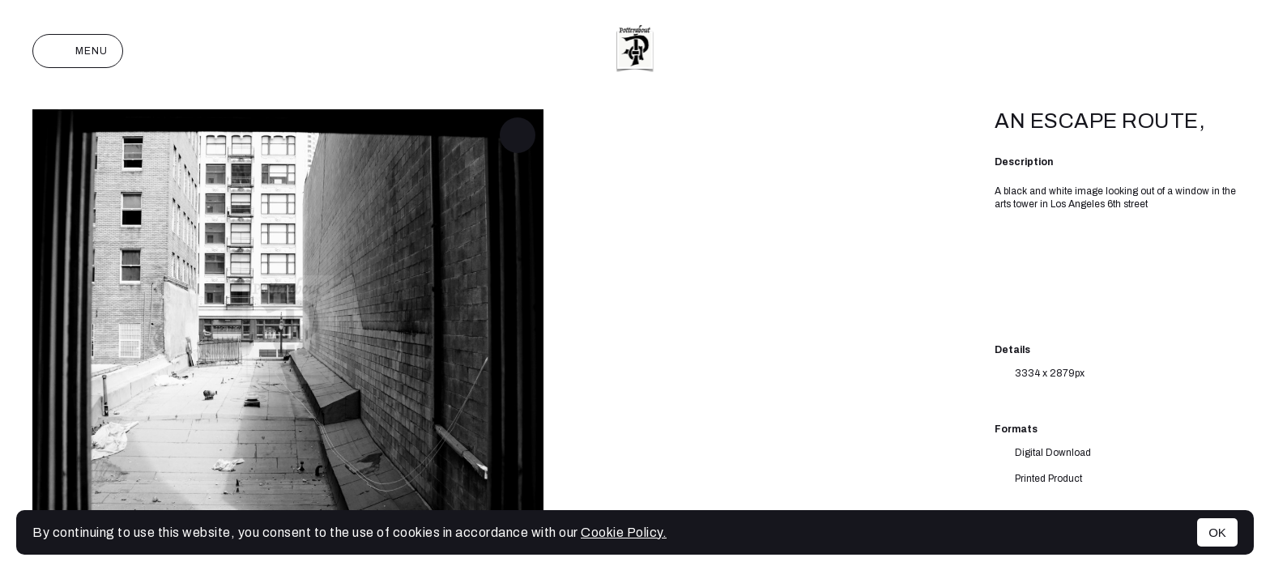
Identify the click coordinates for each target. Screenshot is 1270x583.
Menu (78, 51)
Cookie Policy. (624, 532)
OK (1217, 532)
